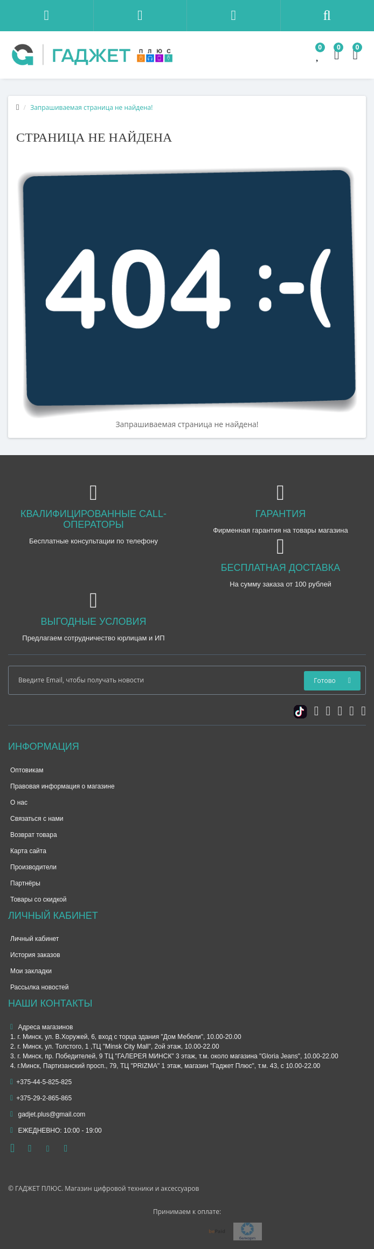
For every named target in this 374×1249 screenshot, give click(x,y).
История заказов (35, 955)
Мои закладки (31, 971)
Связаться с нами (36, 818)
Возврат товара (33, 835)
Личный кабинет (34, 939)
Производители (33, 867)
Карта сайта (28, 851)
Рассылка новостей (39, 987)
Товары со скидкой (38, 899)
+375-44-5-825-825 (41, 1082)
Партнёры (25, 883)
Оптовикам (26, 770)
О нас (18, 802)
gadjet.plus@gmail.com (47, 1114)
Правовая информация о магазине (62, 786)
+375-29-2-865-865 (41, 1098)
